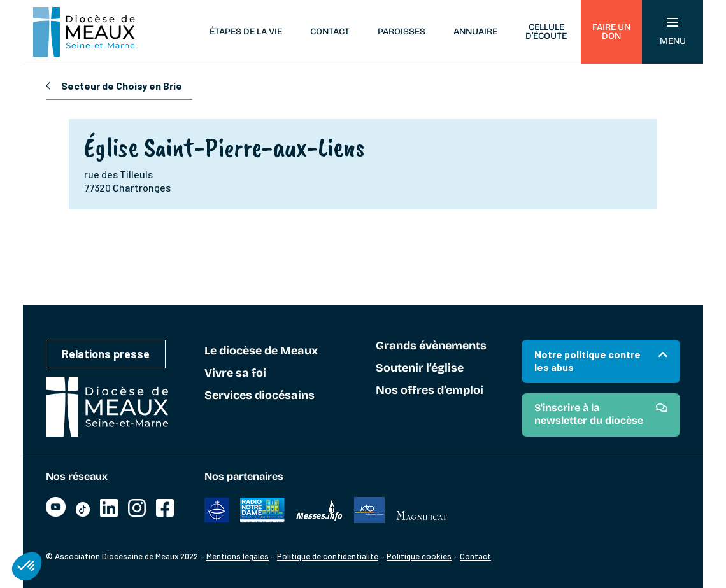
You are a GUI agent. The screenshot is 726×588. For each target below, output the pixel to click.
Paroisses (401, 31)
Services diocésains (259, 395)
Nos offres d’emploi (429, 390)
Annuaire (475, 31)
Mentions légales (237, 556)
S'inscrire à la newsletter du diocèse (588, 414)
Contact (330, 31)
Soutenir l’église (420, 368)
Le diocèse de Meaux (261, 351)
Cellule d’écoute (546, 31)
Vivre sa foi (235, 373)
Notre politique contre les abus (587, 360)
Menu (673, 32)
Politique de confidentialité (327, 556)
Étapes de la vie (246, 31)
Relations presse (106, 354)
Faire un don (611, 31)
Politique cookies (419, 556)
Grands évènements (431, 346)
